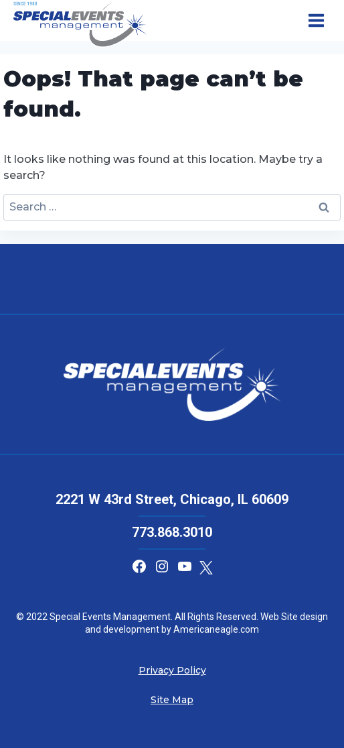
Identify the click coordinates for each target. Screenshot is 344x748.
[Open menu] (316, 21)
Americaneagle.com (215, 629)
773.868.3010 (172, 532)
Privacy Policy (172, 670)
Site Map (172, 700)
